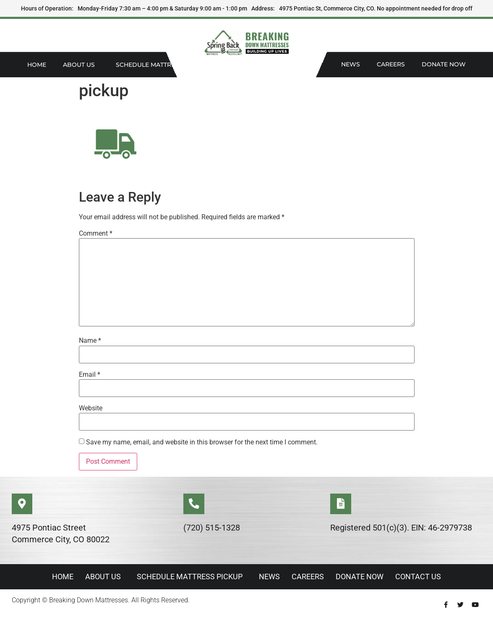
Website (90, 408)
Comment (95, 233)
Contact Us (420, 577)
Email (89, 374)
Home (36, 64)
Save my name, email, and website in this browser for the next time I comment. (202, 442)
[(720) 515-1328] (193, 504)
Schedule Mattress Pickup (163, 64)
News (350, 64)
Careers (391, 64)
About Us (81, 64)
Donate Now (444, 64)
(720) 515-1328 (211, 528)
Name (90, 340)
